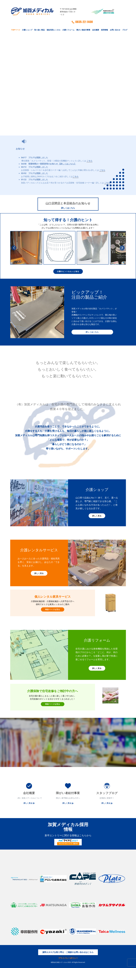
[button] (13, 247)
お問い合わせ (115, 30)
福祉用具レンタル (53, 30)
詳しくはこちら (68, 208)
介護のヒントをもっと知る (68, 271)
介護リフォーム (68, 30)
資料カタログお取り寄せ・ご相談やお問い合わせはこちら (68, 952)
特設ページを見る (52, 609)
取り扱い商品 (39, 30)
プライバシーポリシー (68, 958)
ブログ (124, 30)
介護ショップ (27, 30)
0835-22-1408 (82, 22)
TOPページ (15, 30)
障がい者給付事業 (83, 30)
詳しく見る (97, 516)
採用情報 (104, 30)
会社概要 (95, 30)
